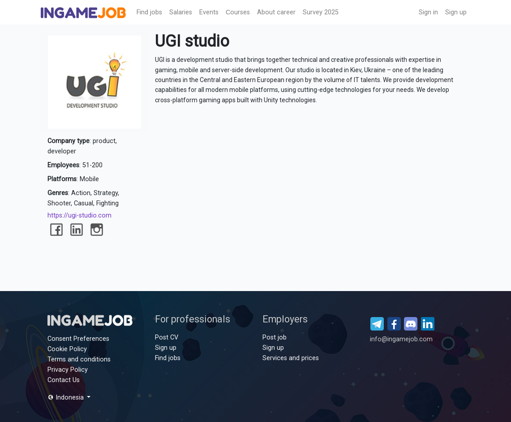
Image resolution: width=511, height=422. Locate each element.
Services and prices (290, 358)
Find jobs (149, 12)
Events (209, 12)
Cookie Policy (67, 349)
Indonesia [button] (66, 397)
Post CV (166, 337)
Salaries (180, 12)
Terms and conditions (79, 359)
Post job (274, 337)
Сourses (238, 12)
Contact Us (63, 380)
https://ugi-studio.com (79, 215)
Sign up (456, 12)
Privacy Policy (67, 370)
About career (276, 12)
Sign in (428, 12)
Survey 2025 (321, 12)
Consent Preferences (78, 339)
